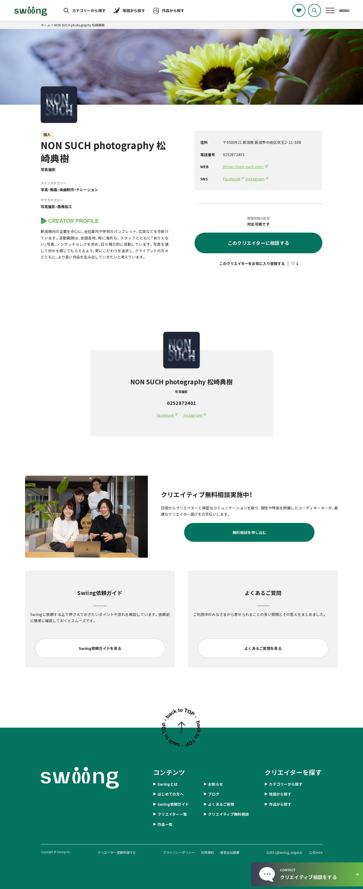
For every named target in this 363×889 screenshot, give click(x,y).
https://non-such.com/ (243, 166)
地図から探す (134, 10)
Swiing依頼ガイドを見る (100, 648)
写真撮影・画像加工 (56, 206)
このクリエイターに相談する (258, 242)
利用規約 (207, 852)
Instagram (255, 178)
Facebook (231, 178)
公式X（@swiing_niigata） (284, 852)
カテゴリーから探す (89, 10)
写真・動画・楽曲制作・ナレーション (69, 189)
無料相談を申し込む (249, 532)
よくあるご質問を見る (263, 648)
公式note (315, 852)
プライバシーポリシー (179, 852)
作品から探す (173, 10)
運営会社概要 (229, 852)
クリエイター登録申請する (117, 852)
